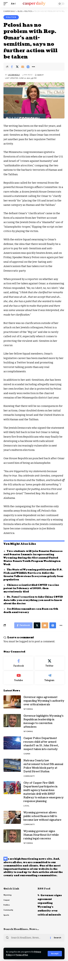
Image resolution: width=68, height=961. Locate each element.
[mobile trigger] (6, 3)
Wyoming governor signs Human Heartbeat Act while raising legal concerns (41, 835)
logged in (25, 641)
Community (29, 776)
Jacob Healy (14, 75)
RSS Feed (44, 888)
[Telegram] (49, 678)
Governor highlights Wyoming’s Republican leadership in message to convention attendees (43, 721)
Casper (26, 754)
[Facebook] (18, 663)
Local (26, 806)
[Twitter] (49, 663)
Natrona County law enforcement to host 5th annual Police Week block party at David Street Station (43, 766)
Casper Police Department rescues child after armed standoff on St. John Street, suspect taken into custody (41, 744)
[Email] (22, 66)
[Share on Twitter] (17, 66)
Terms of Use (21, 955)
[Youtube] (18, 678)
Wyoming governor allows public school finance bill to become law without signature (42, 816)
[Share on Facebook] (11, 66)
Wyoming (28, 709)
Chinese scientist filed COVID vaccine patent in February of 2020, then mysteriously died (31, 588)
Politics (11, 17)
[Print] (28, 66)
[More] (33, 66)
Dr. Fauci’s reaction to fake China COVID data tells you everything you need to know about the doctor (33, 600)
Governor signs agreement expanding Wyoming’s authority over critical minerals (43, 701)
